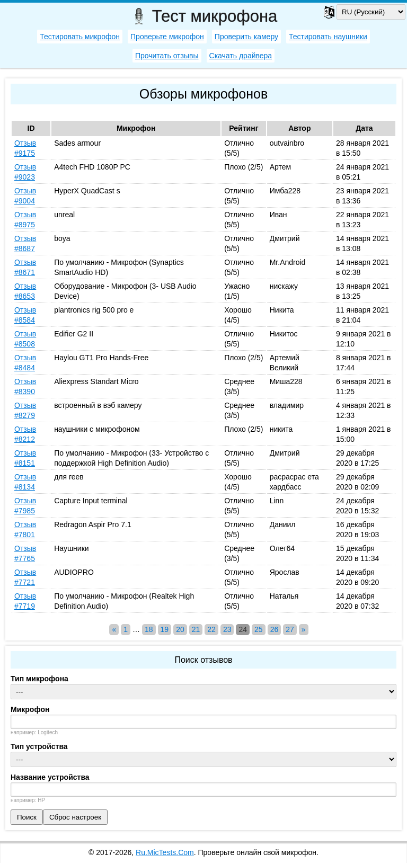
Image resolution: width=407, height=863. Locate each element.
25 (258, 629)
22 (211, 629)
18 (149, 629)
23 (227, 629)
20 (180, 629)
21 (196, 629)
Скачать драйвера (240, 55)
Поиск (27, 817)
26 (274, 629)
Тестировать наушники (328, 36)
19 (165, 629)
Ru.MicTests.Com (165, 852)
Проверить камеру (246, 36)
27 (290, 629)
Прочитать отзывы (167, 55)
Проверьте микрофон (167, 36)
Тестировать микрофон (80, 36)
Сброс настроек (75, 817)
